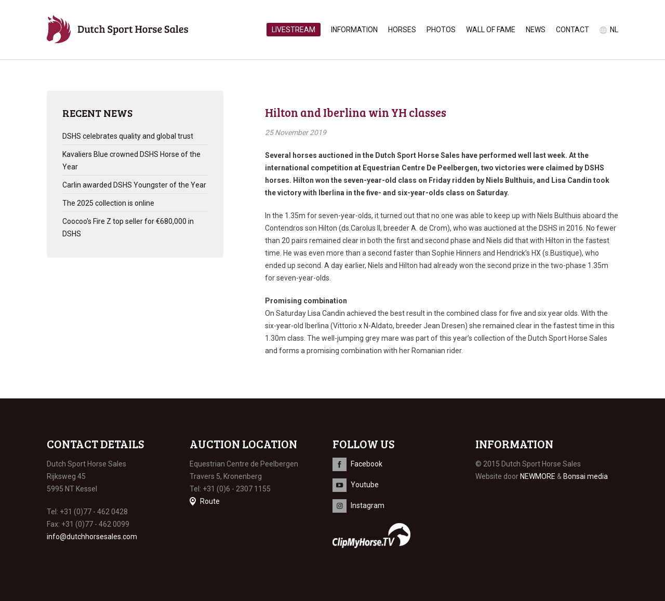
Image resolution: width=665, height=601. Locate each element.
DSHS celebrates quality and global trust (127, 136)
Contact (572, 29)
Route (210, 501)
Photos (441, 29)
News (536, 29)
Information (354, 29)
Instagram (367, 505)
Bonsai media (585, 476)
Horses (402, 29)
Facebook (366, 464)
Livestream (293, 29)
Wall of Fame (490, 29)
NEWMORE (537, 476)
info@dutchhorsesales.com (92, 536)
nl (614, 29)
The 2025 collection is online (108, 203)
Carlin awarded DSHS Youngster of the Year (134, 185)
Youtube (365, 484)
